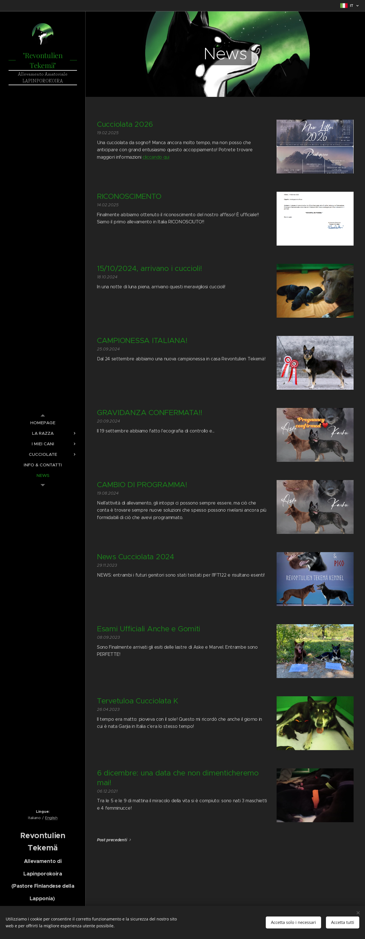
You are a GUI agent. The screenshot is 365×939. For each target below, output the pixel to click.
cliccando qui (156, 157)
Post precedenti (112, 839)
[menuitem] (43, 422)
